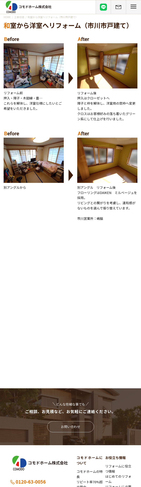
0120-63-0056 (28, 481)
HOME (7, 17)
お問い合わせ (70, 426)
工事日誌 (19, 17)
